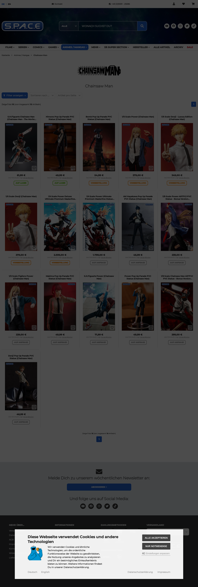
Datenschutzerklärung (140, 572)
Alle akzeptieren (156, 538)
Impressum (163, 572)
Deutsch (32, 572)
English (45, 572)
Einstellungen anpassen (156, 553)
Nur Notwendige (156, 546)
